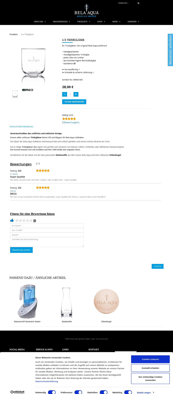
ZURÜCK (157, 266)
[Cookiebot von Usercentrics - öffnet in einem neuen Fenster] (17, 389)
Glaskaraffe (62, 155)
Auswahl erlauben (150, 364)
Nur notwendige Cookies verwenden (150, 374)
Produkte (13, 34)
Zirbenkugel (115, 155)
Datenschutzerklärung (47, 377)
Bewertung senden (21, 250)
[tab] (39, 126)
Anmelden (123, 3)
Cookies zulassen (150, 355)
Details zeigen (144, 389)
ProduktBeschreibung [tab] (21, 126)
